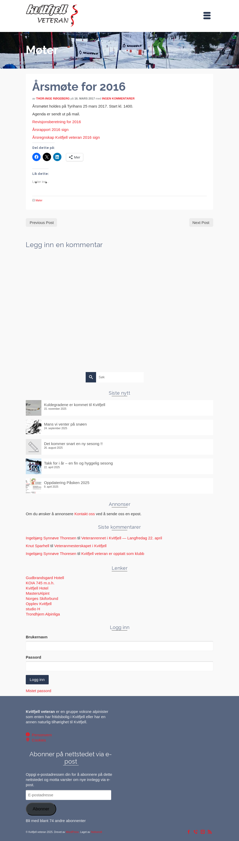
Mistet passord (38, 690)
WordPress (72, 832)
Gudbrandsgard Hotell (45, 577)
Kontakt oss (84, 514)
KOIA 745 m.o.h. (40, 583)
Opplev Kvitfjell (39, 603)
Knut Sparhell (37, 546)
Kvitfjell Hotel (37, 588)
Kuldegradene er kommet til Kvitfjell (74, 404)
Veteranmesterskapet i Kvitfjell (80, 546)
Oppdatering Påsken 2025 (66, 482)
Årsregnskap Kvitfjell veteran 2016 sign (66, 137)
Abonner (41, 808)
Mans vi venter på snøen (65, 424)
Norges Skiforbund (42, 598)
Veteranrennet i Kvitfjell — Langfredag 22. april (121, 538)
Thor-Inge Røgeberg (53, 98)
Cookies (38, 740)
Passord (33, 657)
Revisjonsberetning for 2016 (56, 122)
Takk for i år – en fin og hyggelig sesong (78, 463)
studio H (33, 609)
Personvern (41, 735)
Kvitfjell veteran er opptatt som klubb (112, 553)
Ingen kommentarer (118, 98)
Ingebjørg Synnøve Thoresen (51, 538)
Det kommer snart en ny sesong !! (73, 443)
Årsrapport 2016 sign (50, 129)
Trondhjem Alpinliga (43, 614)
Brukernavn (36, 637)
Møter (39, 200)
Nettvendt (96, 832)
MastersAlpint (37, 593)
